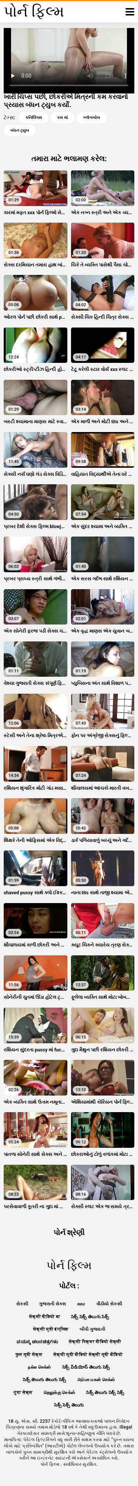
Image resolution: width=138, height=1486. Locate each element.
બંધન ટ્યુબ (19, 130)
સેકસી (22, 1303)
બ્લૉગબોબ (91, 117)
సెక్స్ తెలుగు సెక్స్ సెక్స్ (105, 1392)
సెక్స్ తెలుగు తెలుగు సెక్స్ (44, 1379)
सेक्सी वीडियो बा (44, 1316)
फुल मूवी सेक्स (28, 1354)
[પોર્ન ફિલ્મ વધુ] (129, 11)
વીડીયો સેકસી (109, 1303)
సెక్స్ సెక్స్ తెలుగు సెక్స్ (90, 1316)
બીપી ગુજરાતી (92, 1329)
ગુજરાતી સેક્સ (52, 1303)
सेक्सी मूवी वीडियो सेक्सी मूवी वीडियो (88, 1354)
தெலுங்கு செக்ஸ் (59, 1392)
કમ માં (62, 117)
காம (81, 1303)
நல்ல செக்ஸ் (39, 1367)
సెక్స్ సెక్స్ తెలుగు (69, 1405)
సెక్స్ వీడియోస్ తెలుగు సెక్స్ (86, 1367)
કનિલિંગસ (33, 117)
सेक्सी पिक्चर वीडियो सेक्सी (95, 1341)
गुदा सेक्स (23, 1392)
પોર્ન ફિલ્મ (50, 1464)
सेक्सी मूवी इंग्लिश (50, 1329)
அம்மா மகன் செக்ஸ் (96, 1379)
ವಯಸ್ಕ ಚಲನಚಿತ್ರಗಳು (37, 1341)
